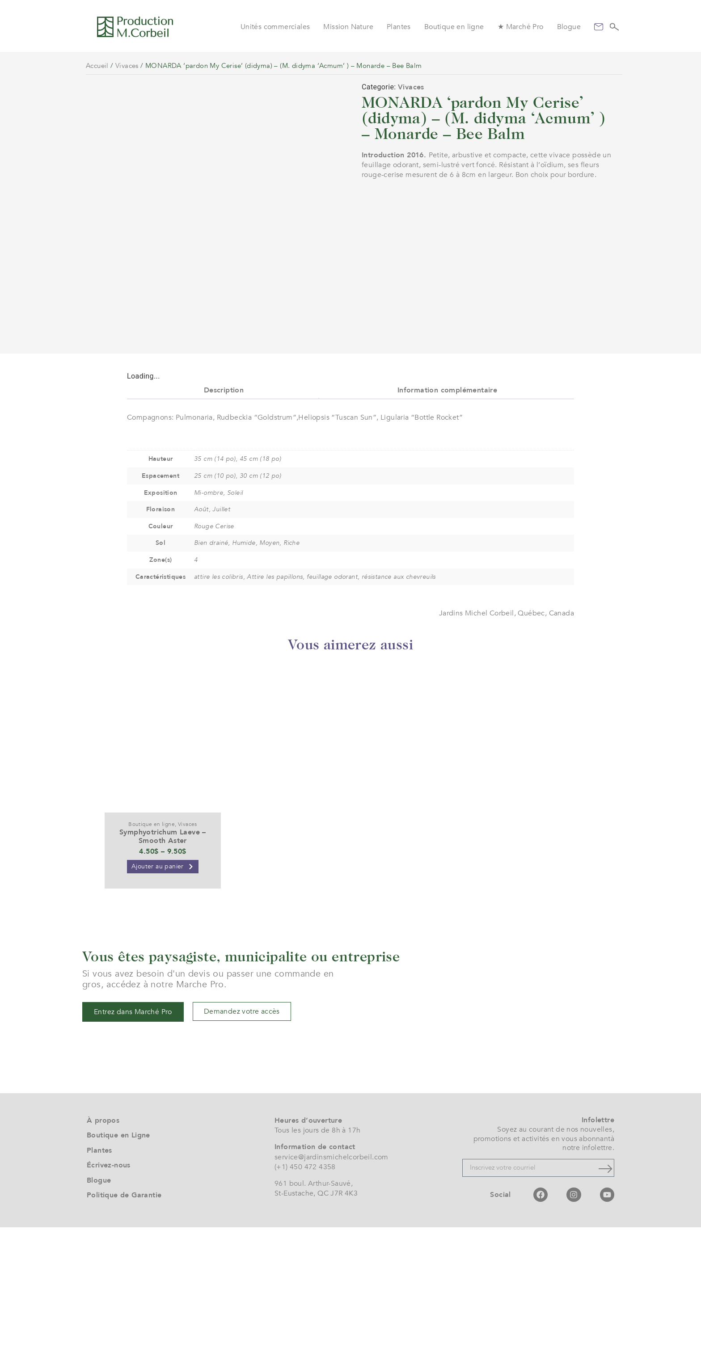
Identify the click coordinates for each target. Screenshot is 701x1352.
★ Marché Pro (521, 27)
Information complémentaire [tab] (447, 514)
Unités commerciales (275, 27)
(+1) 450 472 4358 (305, 1292)
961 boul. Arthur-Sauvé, (313, 1308)
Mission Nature (348, 27)
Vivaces (127, 65)
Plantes (399, 27)
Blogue (569, 27)
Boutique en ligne (454, 27)
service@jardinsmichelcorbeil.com (331, 1281)
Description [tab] (224, 514)
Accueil (97, 65)
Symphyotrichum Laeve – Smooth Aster (162, 961)
